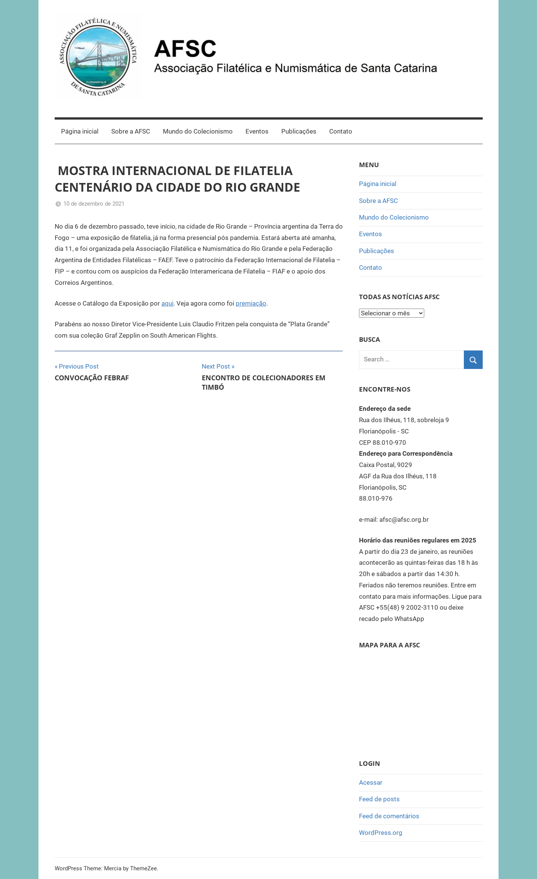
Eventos (256, 131)
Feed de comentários (389, 816)
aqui (167, 303)
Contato (340, 131)
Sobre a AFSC (130, 131)
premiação (251, 303)
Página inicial (79, 131)
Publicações (298, 131)
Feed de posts (379, 799)
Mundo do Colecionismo (198, 131)
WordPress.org (380, 832)
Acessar (370, 782)
